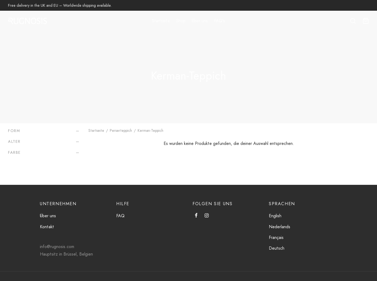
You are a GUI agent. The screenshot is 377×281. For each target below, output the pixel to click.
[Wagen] (366, 21)
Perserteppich (121, 130)
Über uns (200, 21)
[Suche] (353, 21)
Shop (181, 21)
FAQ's (219, 21)
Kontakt (47, 227)
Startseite (161, 21)
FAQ (120, 216)
